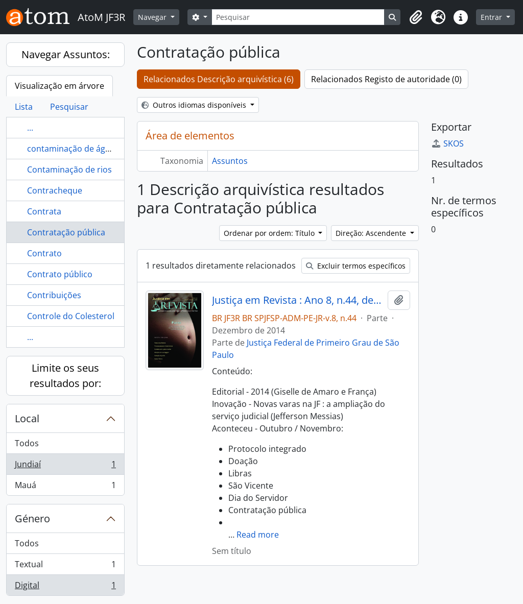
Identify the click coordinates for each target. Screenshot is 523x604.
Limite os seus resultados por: (65, 375)
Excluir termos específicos (356, 266)
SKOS (447, 143)
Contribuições (54, 295)
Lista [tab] (24, 106)
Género (32, 518)
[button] (416, 17)
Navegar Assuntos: (65, 54)
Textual (65, 566)
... (30, 127)
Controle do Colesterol (70, 316)
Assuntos (230, 160)
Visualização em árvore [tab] (59, 85)
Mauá (65, 487)
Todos (27, 443)
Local (27, 418)
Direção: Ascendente (372, 233)
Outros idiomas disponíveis (194, 105)
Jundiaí (65, 466)
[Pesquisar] (298, 17)
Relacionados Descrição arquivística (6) (219, 79)
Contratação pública (66, 232)
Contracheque (54, 190)
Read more (257, 534)
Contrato (44, 253)
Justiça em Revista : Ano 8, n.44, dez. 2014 (298, 300)
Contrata (44, 211)
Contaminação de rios (69, 169)
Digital (65, 587)
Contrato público (59, 274)
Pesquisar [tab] (69, 106)
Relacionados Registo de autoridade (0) (386, 79)
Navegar (153, 17)
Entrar (492, 17)
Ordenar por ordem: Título (270, 233)
